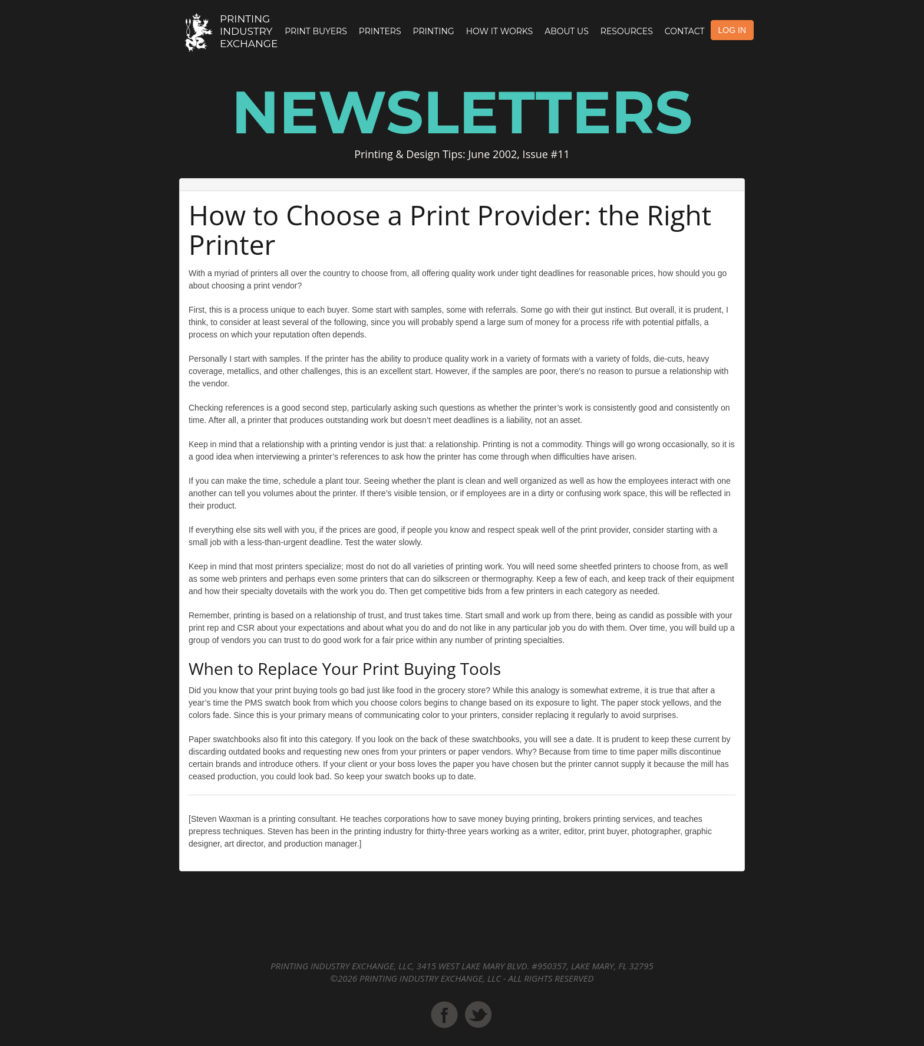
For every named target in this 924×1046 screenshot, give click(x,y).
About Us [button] (566, 31)
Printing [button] (433, 31)
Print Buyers (316, 31)
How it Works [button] (499, 31)
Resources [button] (626, 31)
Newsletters (462, 112)
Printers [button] (380, 31)
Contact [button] (685, 31)
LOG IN (732, 30)
